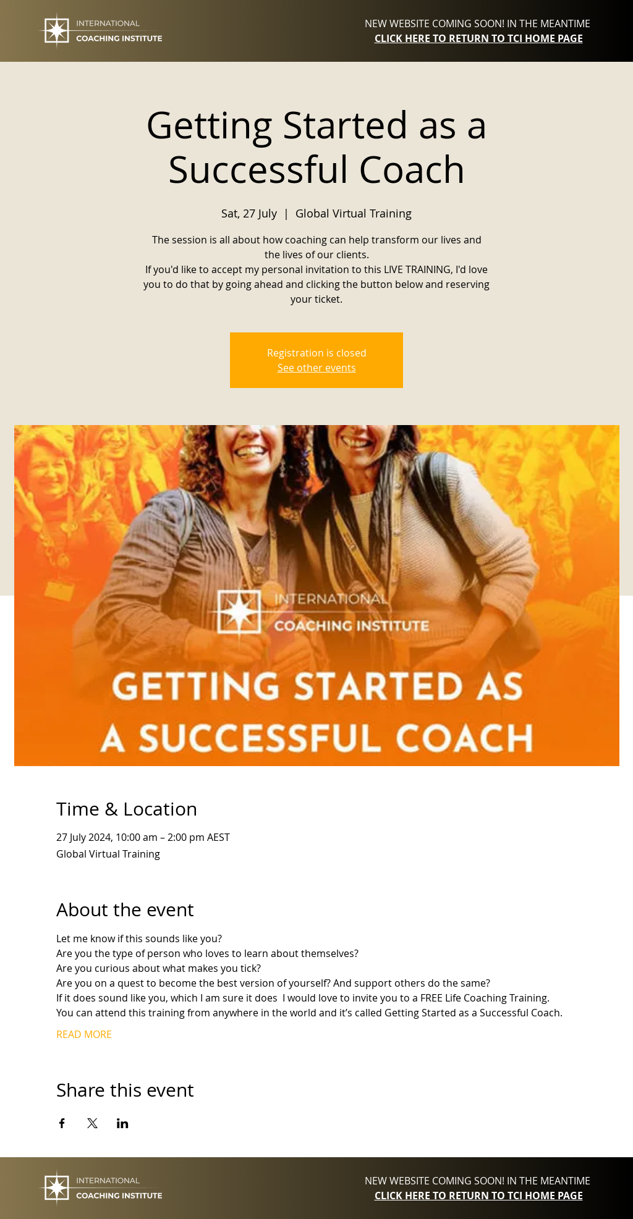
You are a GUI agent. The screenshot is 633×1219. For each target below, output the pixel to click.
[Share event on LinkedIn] (123, 1123)
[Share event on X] (92, 1123)
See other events (317, 367)
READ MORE (84, 1034)
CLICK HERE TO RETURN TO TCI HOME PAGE (479, 38)
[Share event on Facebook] (62, 1123)
